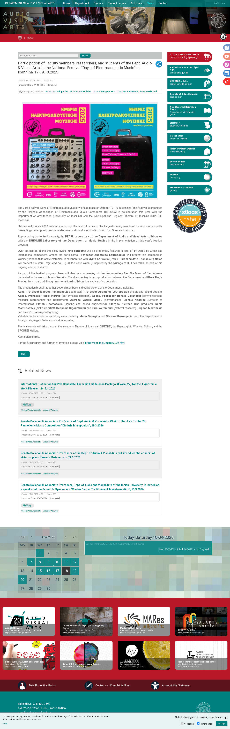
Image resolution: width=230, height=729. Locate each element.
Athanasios (80, 92)
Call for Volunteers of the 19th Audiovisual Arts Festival (114, 543)
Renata (148, 92)
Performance (206, 724)
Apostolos (56, 92)
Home (66, 3)
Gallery (27, 404)
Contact (163, 3)
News (150, 3)
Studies (98, 3)
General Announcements (31, 410)
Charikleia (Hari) (127, 92)
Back (23, 354)
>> (74, 537)
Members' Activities (50, 410)
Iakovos (104, 92)
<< (22, 537)
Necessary (189, 724)
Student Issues (117, 3)
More (5, 723)
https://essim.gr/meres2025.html (105, 342)
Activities (136, 3)
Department (82, 3)
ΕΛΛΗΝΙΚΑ (219, 3)
